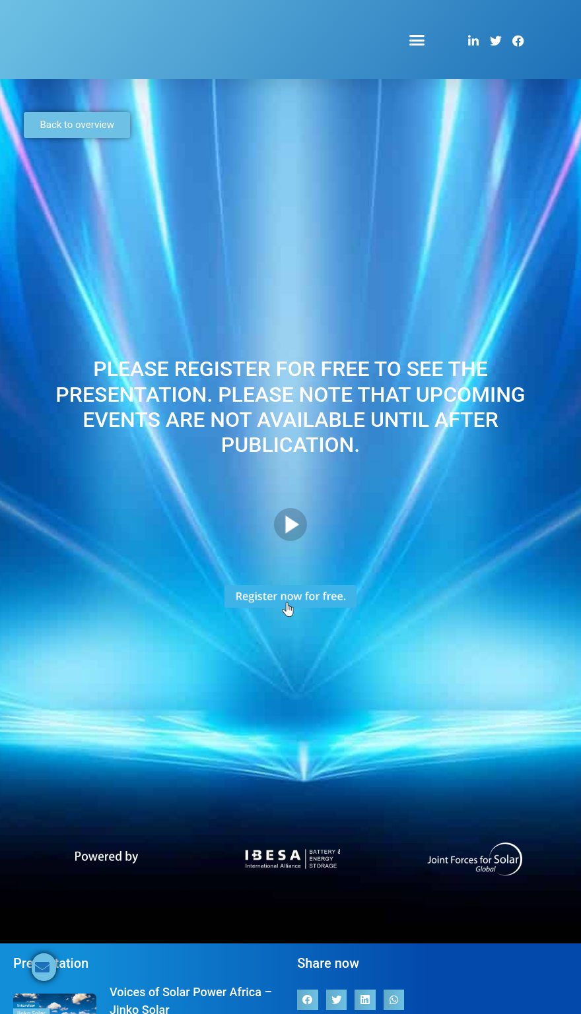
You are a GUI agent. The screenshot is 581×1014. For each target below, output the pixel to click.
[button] (417, 39)
